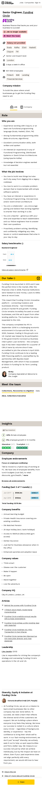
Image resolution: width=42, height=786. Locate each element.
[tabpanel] (21, 389)
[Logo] (7, 2)
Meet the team (10, 32)
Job (15, 101)
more (15, 458)
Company (24, 101)
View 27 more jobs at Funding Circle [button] (17, 747)
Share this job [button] (8, 743)
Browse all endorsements (12, 463)
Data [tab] (34, 373)
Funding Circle (29, 12)
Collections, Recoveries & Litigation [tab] (16, 373)
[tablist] (21, 373)
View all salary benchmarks (13, 261)
